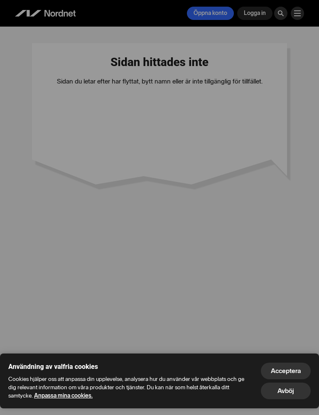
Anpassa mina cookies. (63, 395)
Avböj (285, 391)
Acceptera (286, 371)
